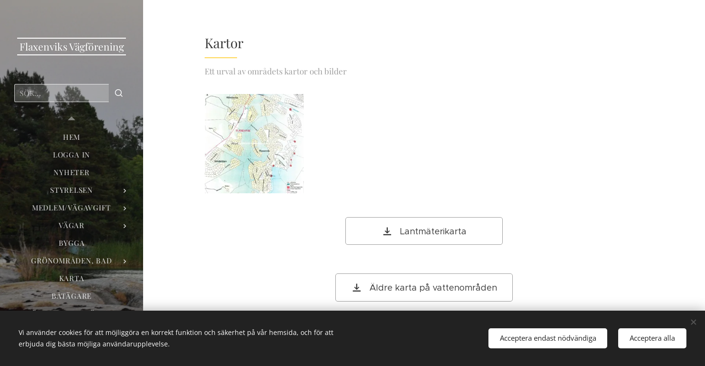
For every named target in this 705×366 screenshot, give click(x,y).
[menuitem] (71, 137)
